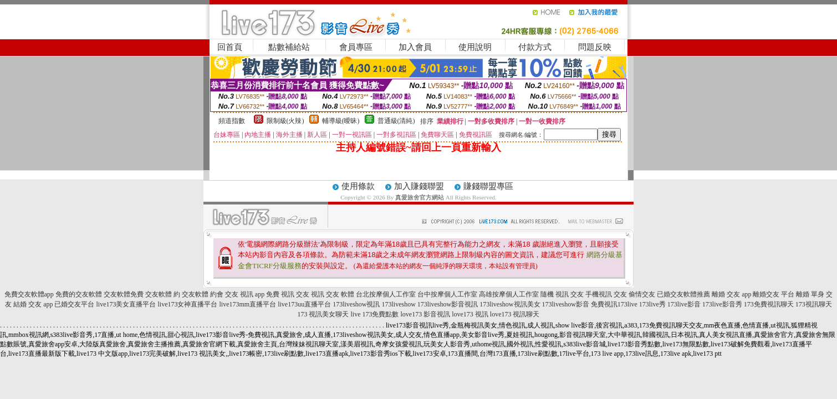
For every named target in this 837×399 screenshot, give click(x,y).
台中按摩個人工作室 (447, 294)
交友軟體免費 (124, 294)
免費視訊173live (614, 304)
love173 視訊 (470, 314)
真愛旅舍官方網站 (419, 197)
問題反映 (594, 47)
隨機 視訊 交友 (562, 294)
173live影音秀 (722, 304)
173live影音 (684, 304)
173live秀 (652, 304)
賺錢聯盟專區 (488, 186)
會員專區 (355, 47)
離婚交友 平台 (773, 294)
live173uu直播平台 (304, 304)
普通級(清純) (396, 121)
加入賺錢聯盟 (419, 186)
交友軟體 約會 (202, 294)
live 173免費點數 (374, 314)
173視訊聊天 (813, 304)
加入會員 (415, 47)
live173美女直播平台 (126, 304)
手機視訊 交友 (606, 294)
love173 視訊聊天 (515, 314)
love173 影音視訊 (425, 314)
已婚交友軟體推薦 (683, 294)
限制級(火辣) (285, 121)
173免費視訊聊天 (769, 304)
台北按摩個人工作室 (386, 294)
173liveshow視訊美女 (509, 304)
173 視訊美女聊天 (323, 314)
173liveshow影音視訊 (447, 304)
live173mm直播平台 (247, 304)
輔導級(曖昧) (341, 121)
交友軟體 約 (162, 294)
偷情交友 (642, 294)
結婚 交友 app (33, 304)
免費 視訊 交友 (287, 294)
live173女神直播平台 (187, 304)
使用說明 (475, 47)
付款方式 (535, 47)
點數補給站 (289, 47)
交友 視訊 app (244, 294)
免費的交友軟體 (78, 294)
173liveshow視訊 (356, 304)
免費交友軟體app (29, 294)
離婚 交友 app (731, 294)
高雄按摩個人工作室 (509, 294)
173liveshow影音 (565, 304)
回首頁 (229, 47)
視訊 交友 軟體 (332, 294)
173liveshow (398, 304)
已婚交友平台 (74, 304)
